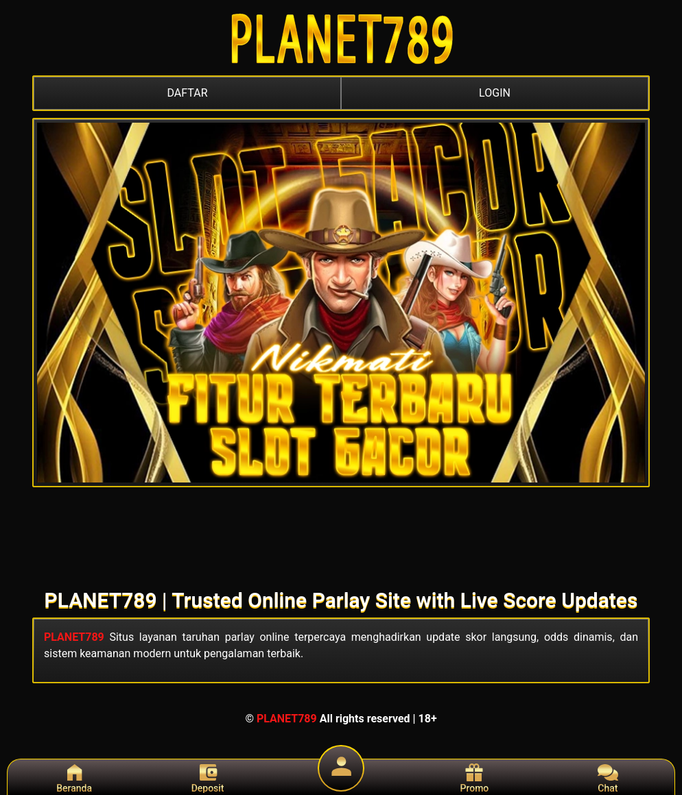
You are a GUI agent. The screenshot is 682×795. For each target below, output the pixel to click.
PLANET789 (74, 637)
